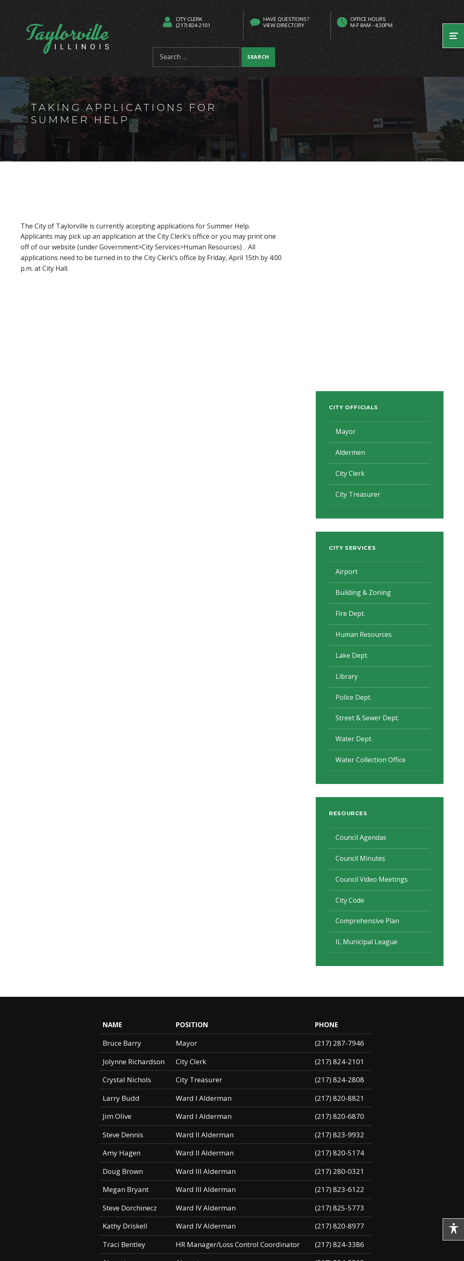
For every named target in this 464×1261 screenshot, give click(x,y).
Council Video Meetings (371, 879)
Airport (346, 571)
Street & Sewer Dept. (367, 717)
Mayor (345, 431)
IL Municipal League (366, 941)
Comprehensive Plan (367, 920)
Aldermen (350, 452)
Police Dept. (353, 697)
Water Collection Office (370, 759)
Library (346, 676)
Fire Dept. (350, 613)
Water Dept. (353, 738)
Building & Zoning (363, 592)
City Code (349, 900)
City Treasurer (357, 494)
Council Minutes (360, 858)
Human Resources (363, 634)
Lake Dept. (351, 655)
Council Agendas (360, 837)
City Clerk (350, 473)
